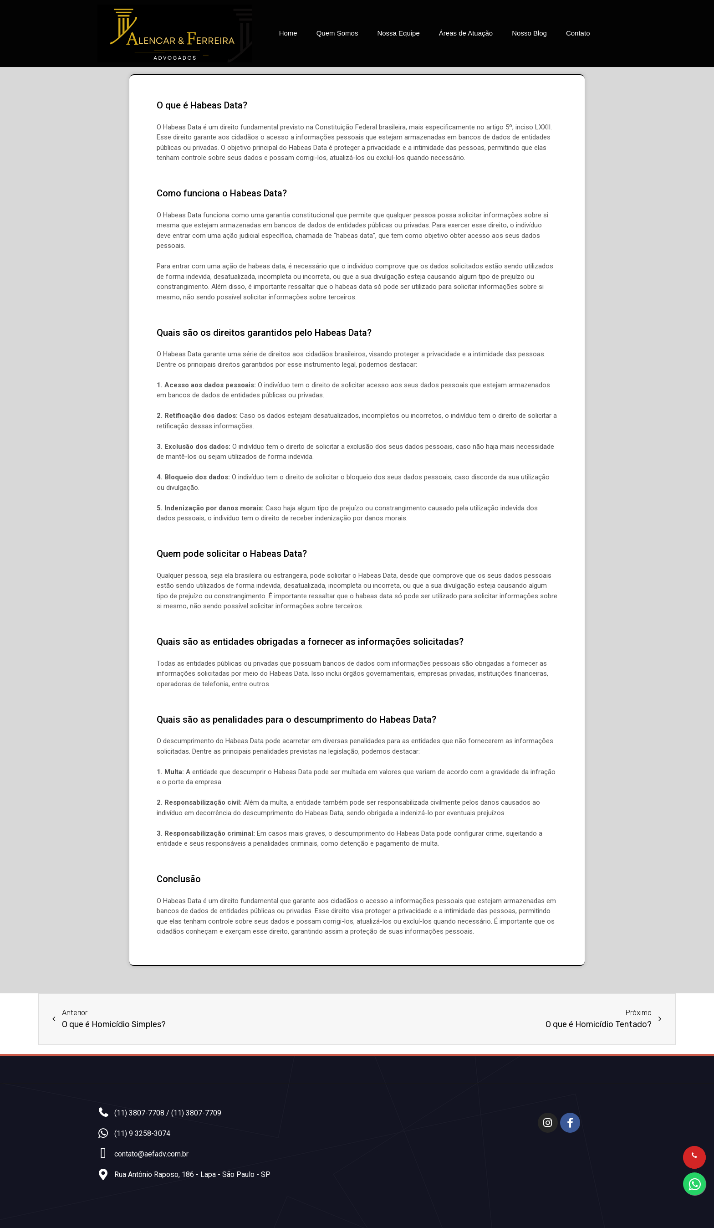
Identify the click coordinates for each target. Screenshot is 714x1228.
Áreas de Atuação (466, 33)
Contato (578, 33)
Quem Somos (337, 33)
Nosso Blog (529, 33)
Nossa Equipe (398, 33)
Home (288, 33)
